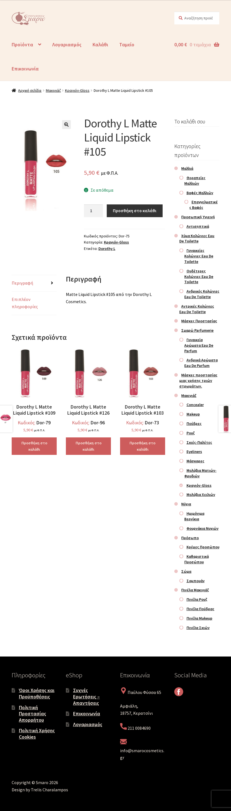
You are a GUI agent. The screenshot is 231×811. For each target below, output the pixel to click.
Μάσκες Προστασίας (199, 320)
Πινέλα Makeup (199, 618)
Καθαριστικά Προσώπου (196, 559)
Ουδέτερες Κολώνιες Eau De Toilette (198, 276)
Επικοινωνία (25, 68)
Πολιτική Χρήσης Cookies (37, 733)
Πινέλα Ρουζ (197, 599)
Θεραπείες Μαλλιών (194, 180)
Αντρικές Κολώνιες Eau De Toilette (196, 309)
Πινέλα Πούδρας (200, 608)
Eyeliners (194, 451)
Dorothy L (106, 248)
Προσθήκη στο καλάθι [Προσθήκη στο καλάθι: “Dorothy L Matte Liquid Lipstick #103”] (142, 446)
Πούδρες (194, 423)
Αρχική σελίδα (29, 90)
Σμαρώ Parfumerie (197, 330)
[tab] (34, 283)
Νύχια (186, 503)
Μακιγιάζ (53, 90)
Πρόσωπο (190, 537)
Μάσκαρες (195, 460)
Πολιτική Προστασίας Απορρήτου (32, 713)
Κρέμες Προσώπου (203, 546)
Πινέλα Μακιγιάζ (195, 589)
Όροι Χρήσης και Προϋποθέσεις (36, 693)
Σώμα (186, 571)
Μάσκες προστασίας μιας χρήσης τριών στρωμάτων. (198, 380)
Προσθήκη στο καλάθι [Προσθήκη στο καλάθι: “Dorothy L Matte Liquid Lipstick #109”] (34, 446)
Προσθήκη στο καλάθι (134, 210)
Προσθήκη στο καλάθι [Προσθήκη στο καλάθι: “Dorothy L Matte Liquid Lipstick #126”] (88, 446)
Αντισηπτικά (198, 226)
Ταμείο (126, 44)
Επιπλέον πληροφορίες (25, 302)
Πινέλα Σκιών (198, 627)
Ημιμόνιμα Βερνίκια (194, 516)
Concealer (195, 404)
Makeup (193, 414)
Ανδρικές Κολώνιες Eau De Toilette (201, 294)
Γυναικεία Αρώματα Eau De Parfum (198, 345)
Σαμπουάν (196, 580)
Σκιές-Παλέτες (199, 442)
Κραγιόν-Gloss (77, 90)
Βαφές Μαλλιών (200, 192)
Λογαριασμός (66, 44)
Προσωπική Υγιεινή (198, 216)
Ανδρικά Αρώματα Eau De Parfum (201, 363)
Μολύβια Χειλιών (201, 494)
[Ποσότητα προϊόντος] (93, 210)
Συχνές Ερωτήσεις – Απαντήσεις (86, 696)
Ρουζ (191, 432)
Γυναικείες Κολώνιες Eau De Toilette (198, 256)
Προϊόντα (22, 44)
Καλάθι (100, 44)
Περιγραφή (22, 283)
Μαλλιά (187, 168)
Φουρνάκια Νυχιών (202, 528)
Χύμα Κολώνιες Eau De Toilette (197, 238)
